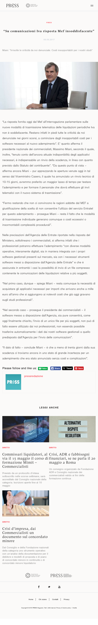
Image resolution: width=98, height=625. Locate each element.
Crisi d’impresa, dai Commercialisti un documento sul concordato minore (25, 535)
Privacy (66, 599)
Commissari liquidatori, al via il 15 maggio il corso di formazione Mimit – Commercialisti (25, 460)
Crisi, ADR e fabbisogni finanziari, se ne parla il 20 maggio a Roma (72, 458)
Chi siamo (43, 599)
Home (31, 599)
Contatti (55, 599)
